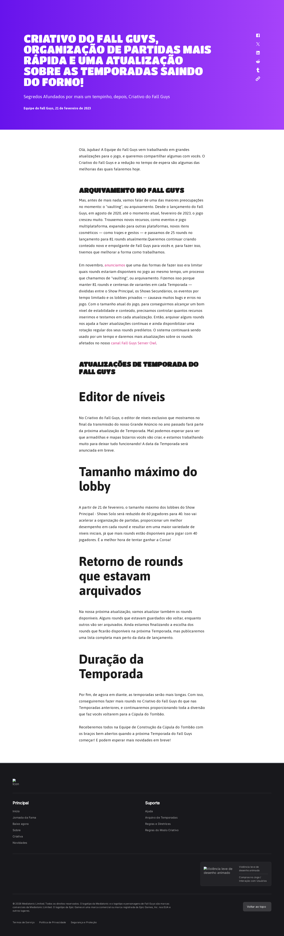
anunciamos (115, 264)
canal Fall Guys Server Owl (133, 342)
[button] (255, 37)
